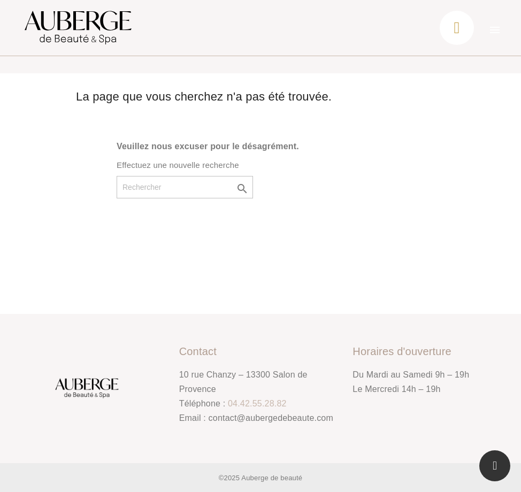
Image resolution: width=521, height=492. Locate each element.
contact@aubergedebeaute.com (271, 417)
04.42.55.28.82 (257, 403)
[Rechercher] (185, 187)
